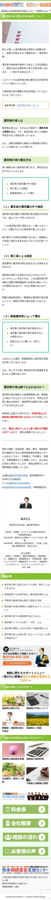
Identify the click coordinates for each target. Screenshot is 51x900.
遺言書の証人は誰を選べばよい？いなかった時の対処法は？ (27, 636)
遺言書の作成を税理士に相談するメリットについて (27, 608)
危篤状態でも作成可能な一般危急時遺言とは (26, 594)
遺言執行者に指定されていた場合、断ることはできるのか (27, 586)
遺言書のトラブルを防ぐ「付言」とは (22, 622)
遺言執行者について (28, 105)
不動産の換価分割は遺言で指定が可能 (22, 600)
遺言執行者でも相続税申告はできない (22, 616)
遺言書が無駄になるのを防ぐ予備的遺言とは (26, 628)
